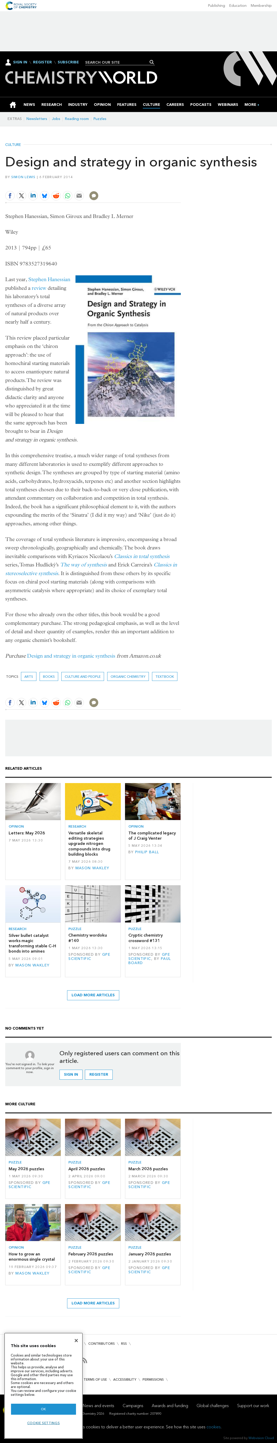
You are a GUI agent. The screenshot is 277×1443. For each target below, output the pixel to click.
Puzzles (100, 119)
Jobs (56, 119)
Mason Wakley (92, 868)
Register (42, 62)
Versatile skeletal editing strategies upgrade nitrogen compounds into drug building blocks (89, 843)
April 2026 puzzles (86, 1168)
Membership (261, 5)
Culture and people (83, 677)
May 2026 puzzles (26, 1168)
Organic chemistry (128, 677)
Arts (28, 677)
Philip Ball (147, 852)
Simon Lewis (23, 177)
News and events (98, 1405)
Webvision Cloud (261, 1438)
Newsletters (36, 119)
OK (43, 1409)
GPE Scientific (89, 956)
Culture (13, 145)
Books (49, 677)
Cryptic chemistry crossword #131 (145, 938)
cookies (214, 1426)
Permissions (153, 1379)
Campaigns (133, 1405)
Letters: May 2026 (27, 832)
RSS (124, 1344)
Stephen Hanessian (49, 279)
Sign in (71, 1074)
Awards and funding (170, 1405)
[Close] (76, 1340)
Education (238, 5)
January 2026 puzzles (149, 1253)
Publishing (216, 5)
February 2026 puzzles (90, 1253)
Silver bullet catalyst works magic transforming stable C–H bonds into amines (32, 943)
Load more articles (93, 995)
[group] (250, 104)
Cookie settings (43, 1423)
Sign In (20, 62)
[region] (43, 1386)
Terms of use (95, 1379)
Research (77, 826)
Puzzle (75, 929)
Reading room (77, 119)
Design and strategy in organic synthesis (71, 656)
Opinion (16, 826)
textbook (164, 677)
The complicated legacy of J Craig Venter (152, 835)
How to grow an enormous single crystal (32, 1256)
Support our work (253, 1405)
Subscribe (68, 62)
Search (152, 62)
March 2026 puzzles (148, 1168)
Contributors (101, 1344)
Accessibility (124, 1379)
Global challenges (213, 1405)
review (39, 288)
